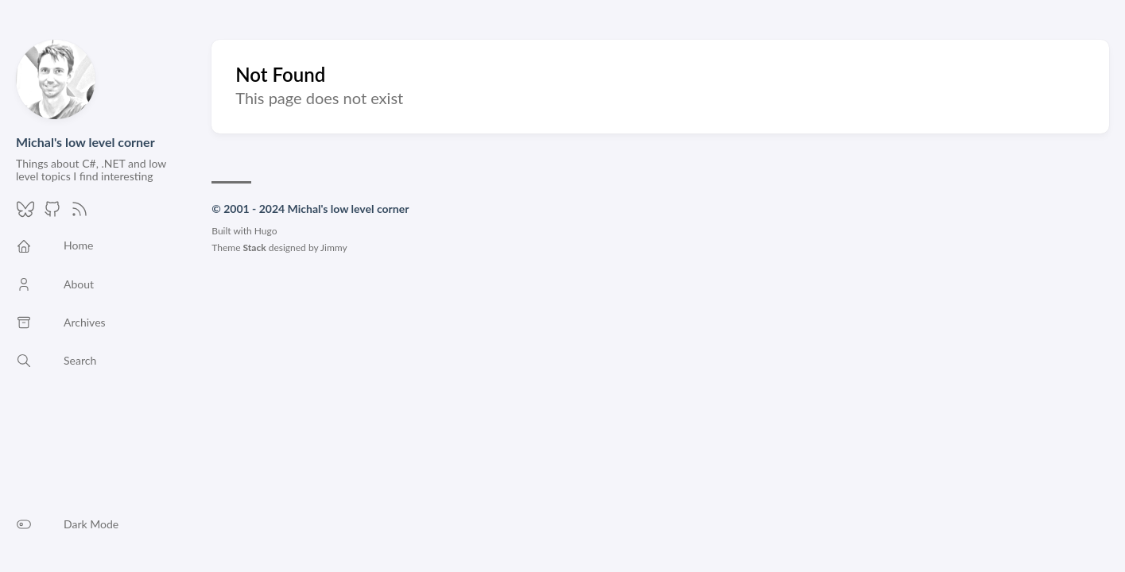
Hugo (265, 231)
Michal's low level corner (85, 141)
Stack (254, 247)
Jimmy (333, 247)
